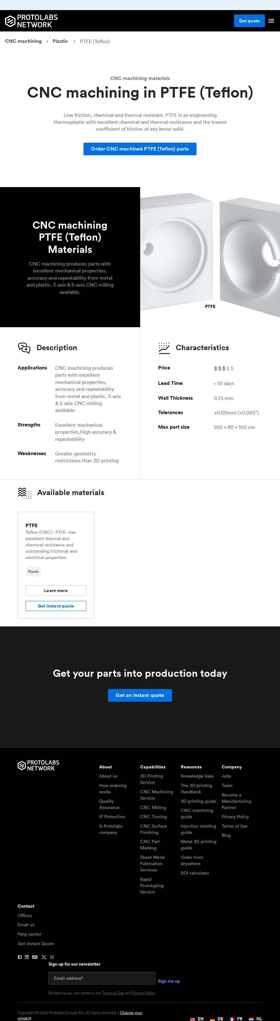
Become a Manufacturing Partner (236, 801)
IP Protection (112, 816)
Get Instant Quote (36, 943)
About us (108, 776)
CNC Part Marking (150, 845)
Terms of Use (235, 826)
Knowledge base (197, 776)
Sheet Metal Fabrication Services (152, 863)
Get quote (249, 21)
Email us (26, 924)
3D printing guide (198, 801)
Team (227, 785)
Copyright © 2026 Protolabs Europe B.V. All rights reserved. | (80, 1015)
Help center (29, 934)
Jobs (226, 776)
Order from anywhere (192, 860)
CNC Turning (153, 816)
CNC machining (23, 41)
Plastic (60, 41)
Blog (226, 835)
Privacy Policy (235, 816)
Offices (25, 915)
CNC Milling (153, 807)
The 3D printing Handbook (196, 789)
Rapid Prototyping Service (151, 885)
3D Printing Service (151, 779)
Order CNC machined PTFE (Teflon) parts (140, 148)
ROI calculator (195, 873)
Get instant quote (56, 606)
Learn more (56, 590)
